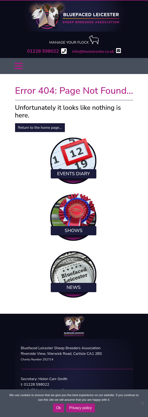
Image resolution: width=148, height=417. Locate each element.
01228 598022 (36, 384)
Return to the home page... (40, 127)
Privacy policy (80, 408)
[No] (142, 403)
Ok (58, 408)
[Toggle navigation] (19, 66)
